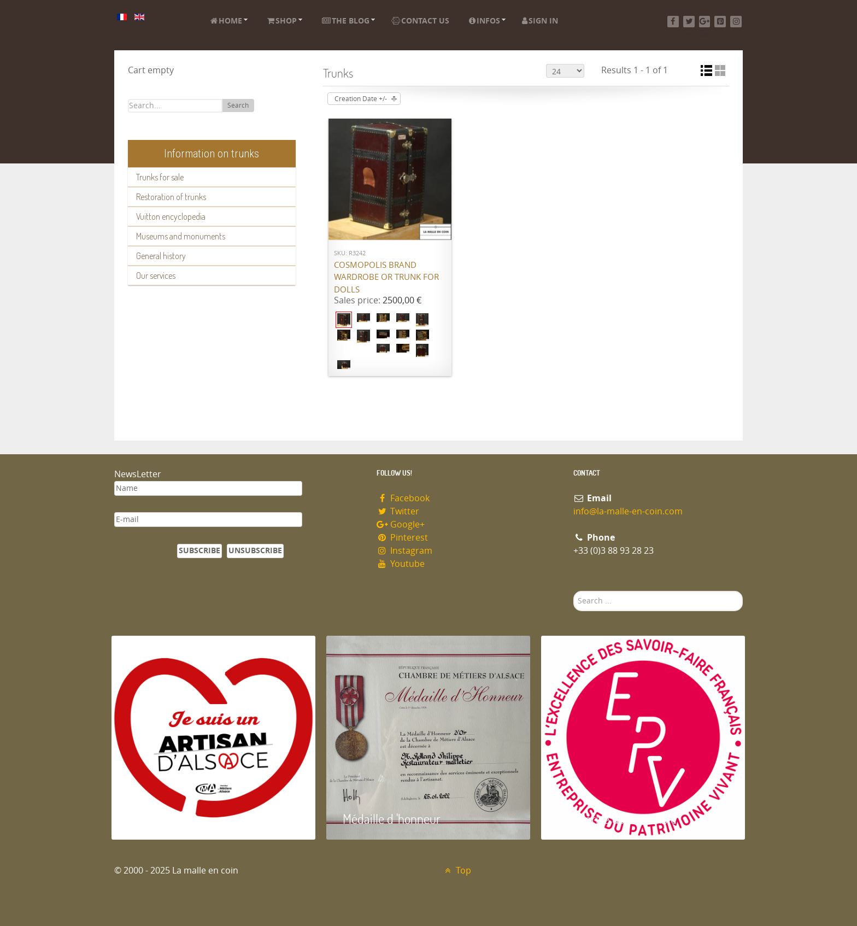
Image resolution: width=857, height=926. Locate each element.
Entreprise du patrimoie (617, 818)
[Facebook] (673, 21)
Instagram (404, 551)
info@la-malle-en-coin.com (628, 511)
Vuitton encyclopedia (171, 216)
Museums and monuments (180, 236)
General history (161, 255)
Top (456, 870)
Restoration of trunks (171, 196)
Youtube (401, 564)
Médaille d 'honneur (392, 818)
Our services (155, 275)
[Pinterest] (720, 21)
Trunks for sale (160, 177)
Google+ (401, 524)
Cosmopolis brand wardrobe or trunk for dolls (386, 277)
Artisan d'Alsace (167, 818)
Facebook (403, 498)
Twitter (398, 511)
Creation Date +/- (360, 99)
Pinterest (402, 537)
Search (238, 105)
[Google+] (705, 21)
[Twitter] (689, 21)
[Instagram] (736, 21)
